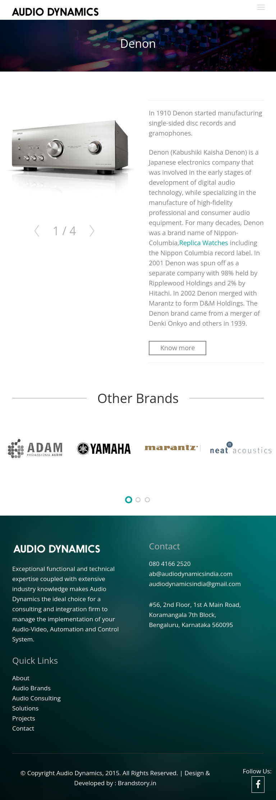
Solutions (25, 708)
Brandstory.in (137, 783)
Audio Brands (31, 688)
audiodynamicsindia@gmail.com (195, 584)
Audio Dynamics (79, 773)
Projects (23, 718)
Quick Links (35, 660)
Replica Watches (203, 242)
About (20, 678)
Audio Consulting (36, 698)
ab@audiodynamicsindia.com (191, 574)
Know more (177, 347)
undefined (128, 499)
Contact (164, 546)
